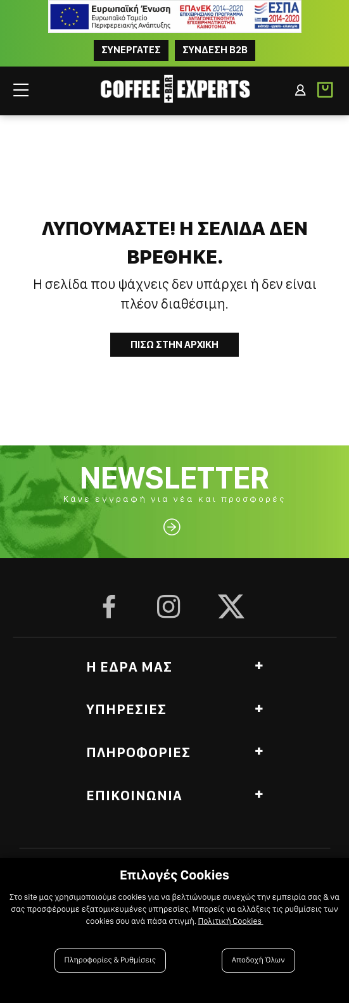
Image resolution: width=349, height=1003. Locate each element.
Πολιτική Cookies (230, 921)
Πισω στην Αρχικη (174, 344)
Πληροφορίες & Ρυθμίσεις (110, 960)
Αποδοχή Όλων (258, 960)
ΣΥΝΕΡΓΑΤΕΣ (131, 50)
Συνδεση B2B (215, 50)
